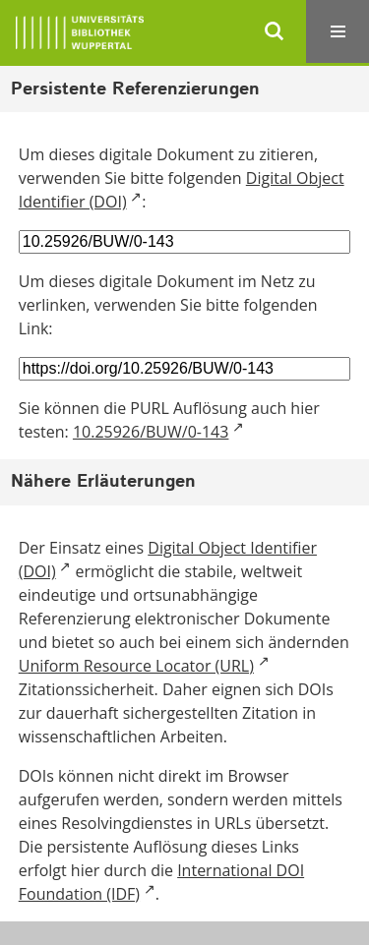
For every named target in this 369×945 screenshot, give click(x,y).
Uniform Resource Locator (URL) (136, 666)
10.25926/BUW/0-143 (151, 432)
